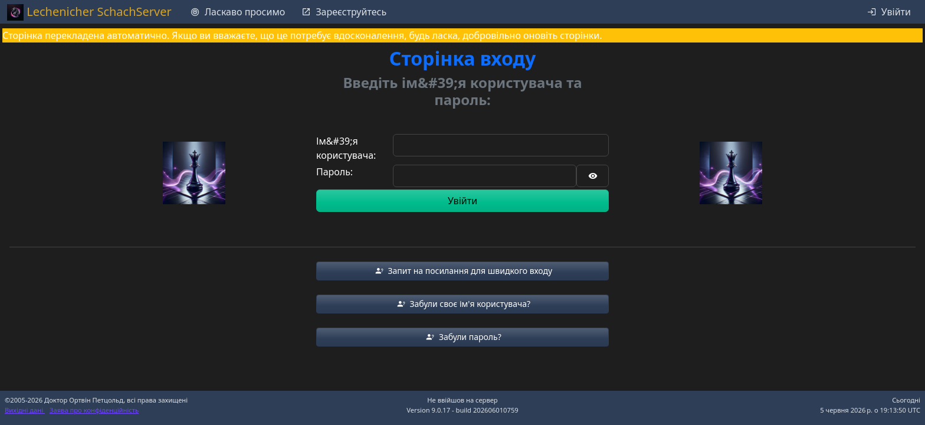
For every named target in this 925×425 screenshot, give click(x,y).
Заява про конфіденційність (94, 410)
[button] (462, 270)
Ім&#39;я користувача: (346, 148)
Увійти (462, 200)
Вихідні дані (25, 410)
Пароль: (334, 171)
